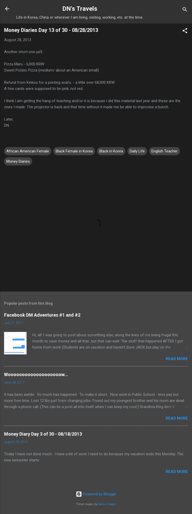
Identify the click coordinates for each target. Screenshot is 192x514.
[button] (185, 31)
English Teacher (164, 151)
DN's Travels (79, 8)
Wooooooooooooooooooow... (36, 374)
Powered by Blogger (96, 494)
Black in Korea (111, 151)
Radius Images (107, 504)
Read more (177, 358)
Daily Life (137, 151)
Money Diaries (18, 161)
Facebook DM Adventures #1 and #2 (42, 315)
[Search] (185, 10)
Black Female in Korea (74, 151)
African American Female (27, 151)
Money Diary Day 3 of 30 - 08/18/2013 (43, 434)
